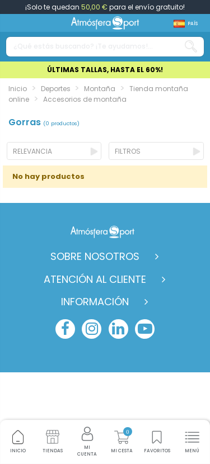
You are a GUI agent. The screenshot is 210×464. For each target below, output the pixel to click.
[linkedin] (118, 329)
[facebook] (65, 329)
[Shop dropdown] (186, 24)
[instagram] (91, 329)
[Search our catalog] (191, 46)
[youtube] (145, 329)
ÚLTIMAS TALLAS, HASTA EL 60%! (105, 69)
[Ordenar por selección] (54, 151)
